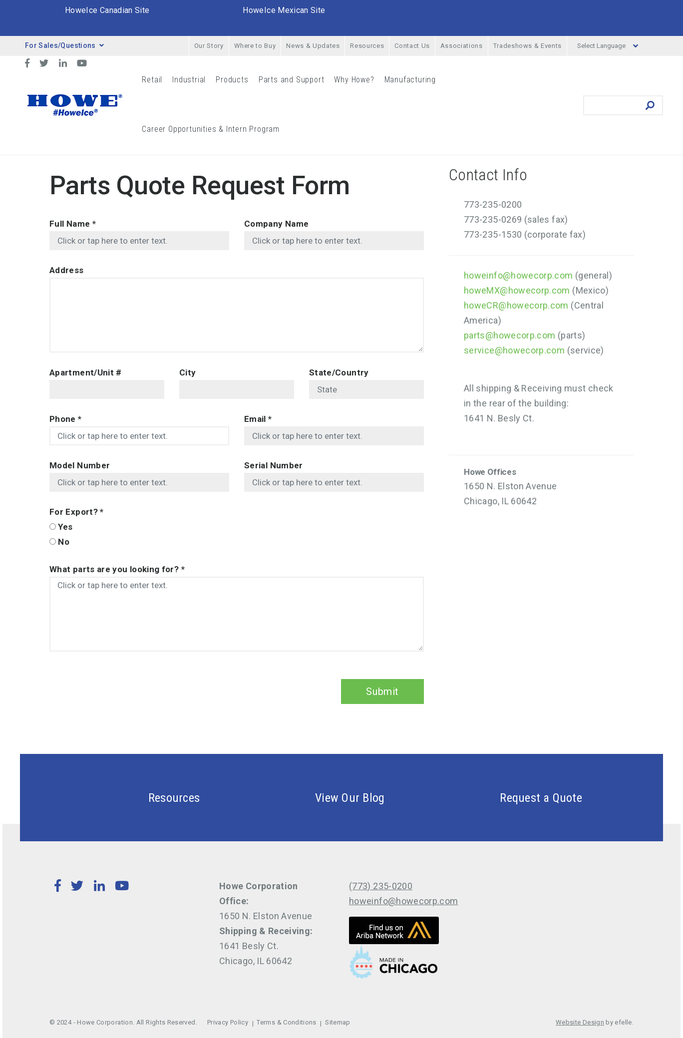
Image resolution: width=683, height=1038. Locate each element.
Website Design (580, 1022)
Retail (152, 79)
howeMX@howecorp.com (517, 290)
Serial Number (273, 465)
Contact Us (412, 45)
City (187, 372)
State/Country (339, 372)
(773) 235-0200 (380, 886)
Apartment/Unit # (85, 372)
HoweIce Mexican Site (284, 10)
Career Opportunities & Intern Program (211, 129)
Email (258, 418)
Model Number (79, 465)
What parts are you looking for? (117, 569)
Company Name (276, 223)
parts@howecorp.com (509, 335)
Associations (461, 45)
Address (66, 270)
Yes (65, 526)
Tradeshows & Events (527, 45)
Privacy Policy (227, 1022)
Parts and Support (292, 79)
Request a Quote (517, 797)
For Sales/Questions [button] (64, 45)
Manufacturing (410, 79)
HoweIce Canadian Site (107, 10)
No (63, 541)
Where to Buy (255, 45)
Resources (367, 45)
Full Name (72, 223)
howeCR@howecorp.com (516, 305)
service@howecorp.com (514, 350)
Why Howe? (354, 79)
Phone (65, 418)
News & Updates (313, 45)
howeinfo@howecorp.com (518, 275)
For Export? (76, 511)
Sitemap (337, 1022)
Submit (382, 691)
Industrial (189, 79)
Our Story (209, 45)
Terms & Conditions (286, 1022)
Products (232, 79)
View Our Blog (326, 797)
